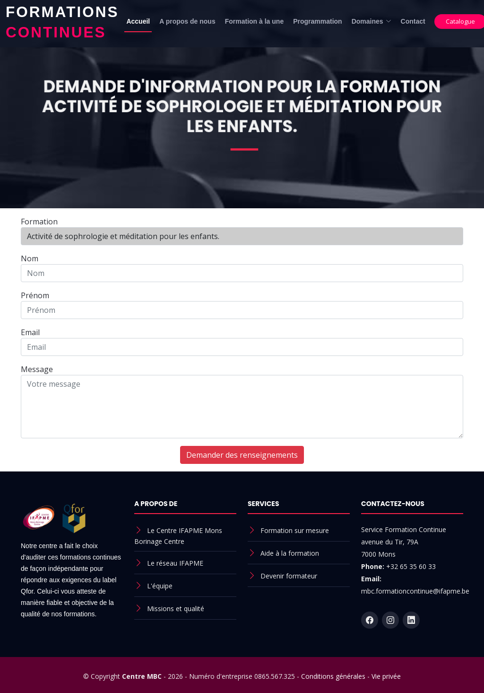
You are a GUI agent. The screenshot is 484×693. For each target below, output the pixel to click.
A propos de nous (187, 21)
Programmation (317, 21)
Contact (413, 21)
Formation (39, 221)
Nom (29, 258)
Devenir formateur (288, 575)
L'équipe (160, 585)
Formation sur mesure (294, 530)
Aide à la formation (289, 553)
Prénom (35, 295)
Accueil (138, 21)
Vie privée (386, 676)
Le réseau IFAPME (175, 563)
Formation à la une (254, 21)
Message (37, 369)
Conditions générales (333, 676)
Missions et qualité (175, 608)
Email (30, 332)
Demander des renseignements (242, 455)
